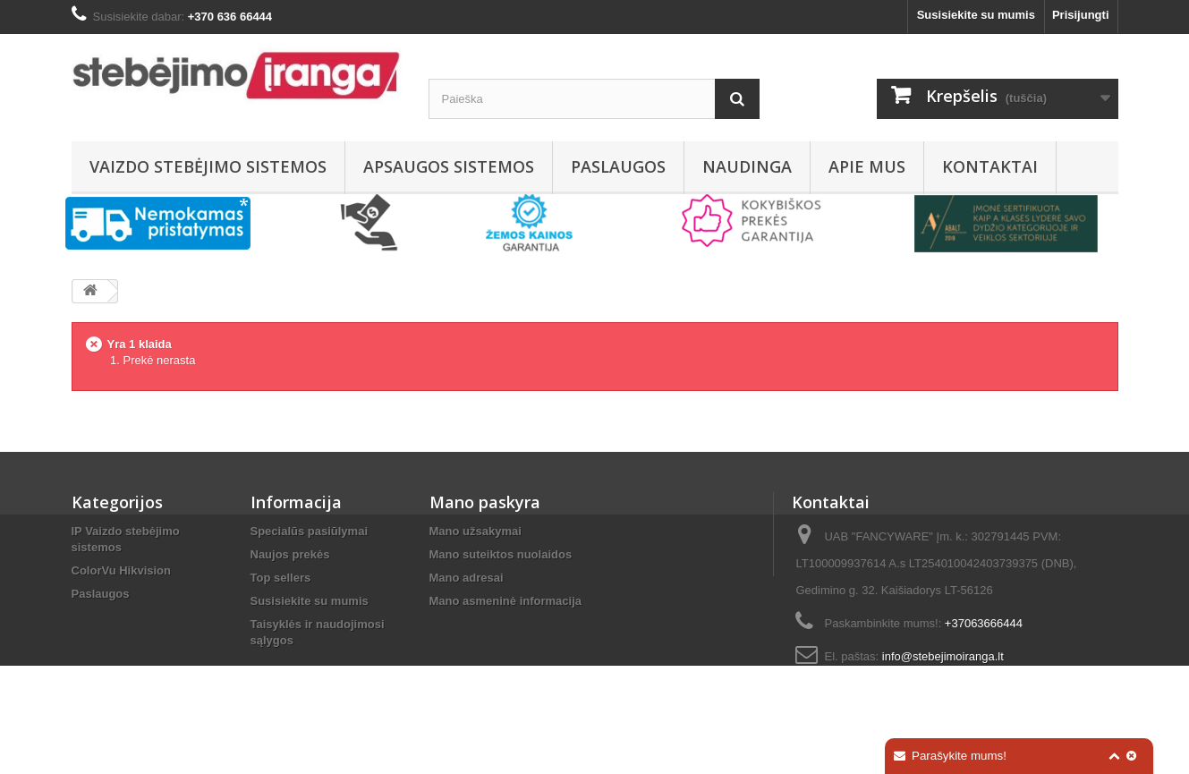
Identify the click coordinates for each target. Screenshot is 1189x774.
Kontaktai (990, 166)
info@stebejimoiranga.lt (943, 656)
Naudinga (747, 166)
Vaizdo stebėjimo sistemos (208, 166)
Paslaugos (618, 166)
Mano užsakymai (475, 531)
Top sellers (281, 577)
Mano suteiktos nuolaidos (501, 554)
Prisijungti (1080, 14)
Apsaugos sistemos (448, 166)
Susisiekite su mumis (976, 14)
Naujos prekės (290, 554)
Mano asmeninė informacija (505, 601)
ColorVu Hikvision (121, 570)
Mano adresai (466, 577)
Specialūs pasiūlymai (310, 531)
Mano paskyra (484, 502)
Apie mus (866, 166)
